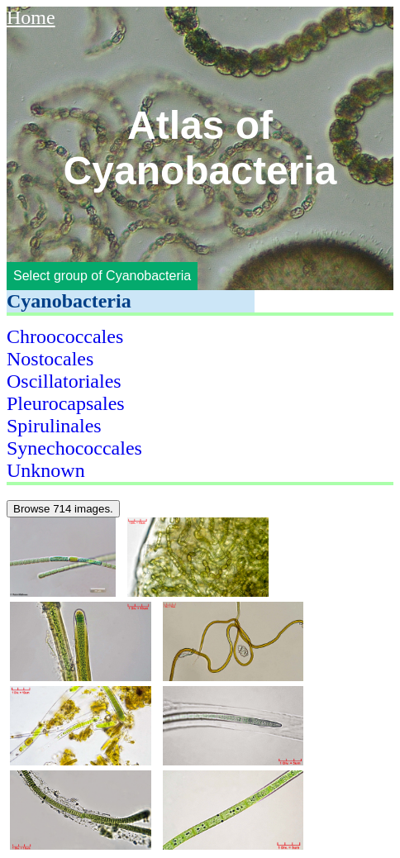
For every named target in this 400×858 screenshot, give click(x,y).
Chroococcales (65, 336)
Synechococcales (74, 448)
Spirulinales (54, 425)
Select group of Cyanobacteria (102, 276)
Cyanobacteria (69, 301)
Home (31, 17)
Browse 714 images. (63, 509)
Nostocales (50, 358)
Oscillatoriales (64, 381)
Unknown (46, 470)
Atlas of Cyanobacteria (200, 148)
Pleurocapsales (66, 403)
